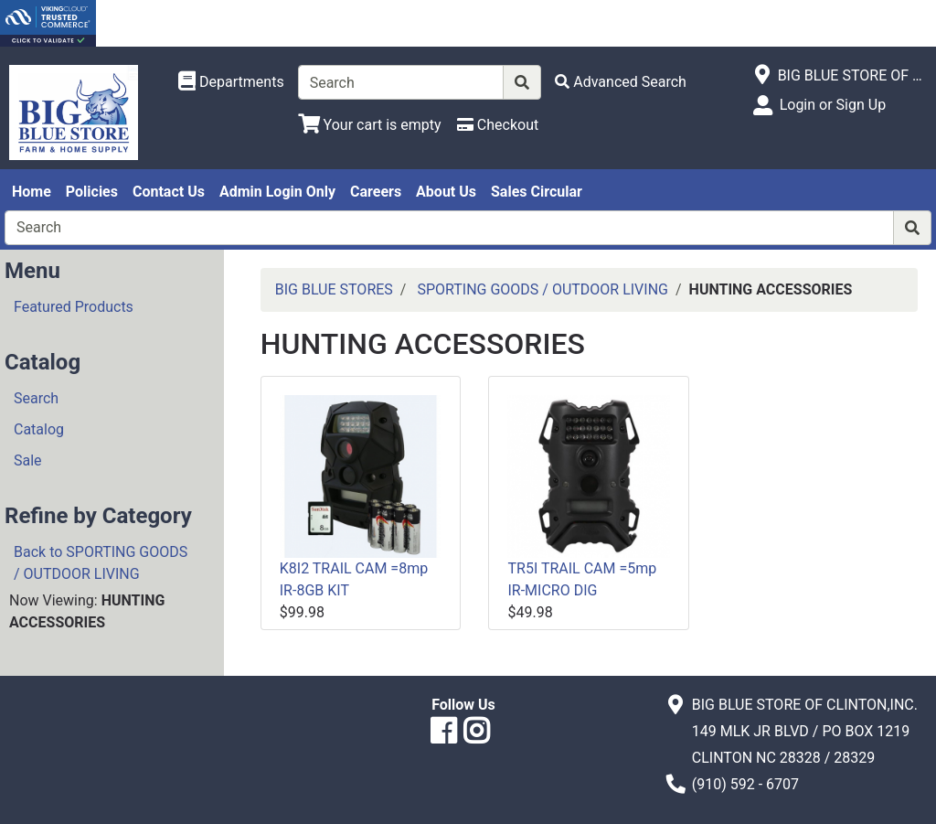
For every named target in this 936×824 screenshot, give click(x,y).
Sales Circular (536, 191)
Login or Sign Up (833, 104)
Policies (92, 191)
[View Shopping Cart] (369, 125)
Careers (375, 191)
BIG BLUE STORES (334, 289)
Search (36, 398)
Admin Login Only (277, 191)
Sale (28, 460)
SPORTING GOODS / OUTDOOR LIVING (542, 289)
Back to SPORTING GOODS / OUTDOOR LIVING (100, 563)
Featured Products (73, 307)
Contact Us (169, 191)
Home (31, 191)
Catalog (39, 429)
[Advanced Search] (620, 82)
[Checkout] (497, 125)
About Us (446, 191)
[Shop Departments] (231, 82)
